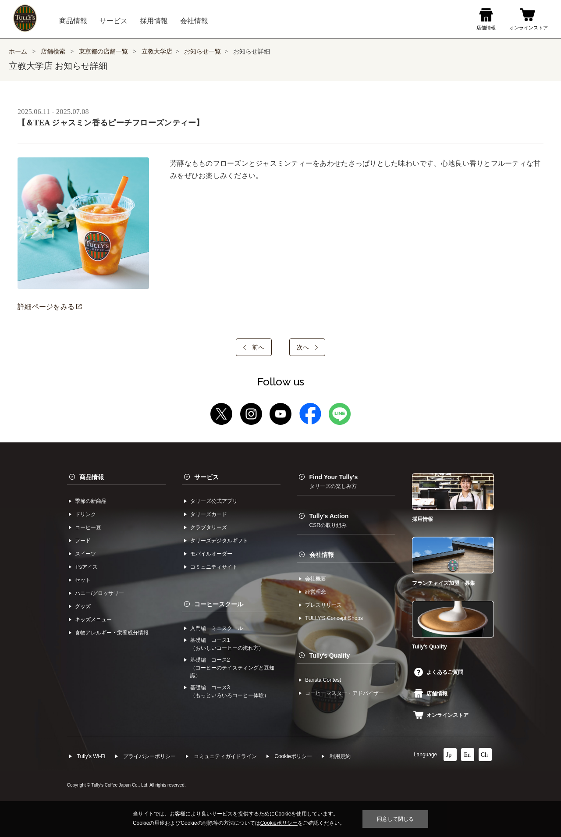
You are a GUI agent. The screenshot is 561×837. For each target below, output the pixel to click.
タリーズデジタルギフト (219, 541)
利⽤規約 (340, 756)
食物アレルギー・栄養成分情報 (112, 633)
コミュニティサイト (214, 567)
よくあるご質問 (438, 672)
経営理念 (315, 592)
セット (83, 580)
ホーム (18, 51)
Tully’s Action (329, 520)
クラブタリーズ (208, 527)
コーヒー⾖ (88, 527)
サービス (206, 477)
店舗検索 (53, 51)
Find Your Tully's (333, 481)
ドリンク (85, 514)
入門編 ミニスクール (216, 628)
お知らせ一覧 (202, 51)
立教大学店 (157, 51)
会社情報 (321, 554)
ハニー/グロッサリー (99, 593)
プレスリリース (323, 605)
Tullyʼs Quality (329, 655)
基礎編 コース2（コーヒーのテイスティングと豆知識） (232, 668)
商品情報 (91, 477)
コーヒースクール (218, 604)
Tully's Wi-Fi (91, 756)
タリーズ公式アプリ (214, 501)
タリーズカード (208, 514)
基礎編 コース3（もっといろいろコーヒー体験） (229, 691)
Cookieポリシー (293, 756)
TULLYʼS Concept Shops (334, 618)
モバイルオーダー (211, 554)
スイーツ (85, 554)
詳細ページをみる (50, 306)
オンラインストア (441, 715)
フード (83, 541)
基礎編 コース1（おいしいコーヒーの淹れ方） (227, 644)
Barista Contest (323, 680)
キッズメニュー (93, 619)
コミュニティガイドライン (225, 756)
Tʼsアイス (86, 567)
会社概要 (315, 579)
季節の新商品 (91, 501)
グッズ (83, 606)
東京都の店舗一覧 (104, 51)
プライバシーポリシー (149, 756)
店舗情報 (430, 694)
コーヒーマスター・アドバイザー (344, 693)
